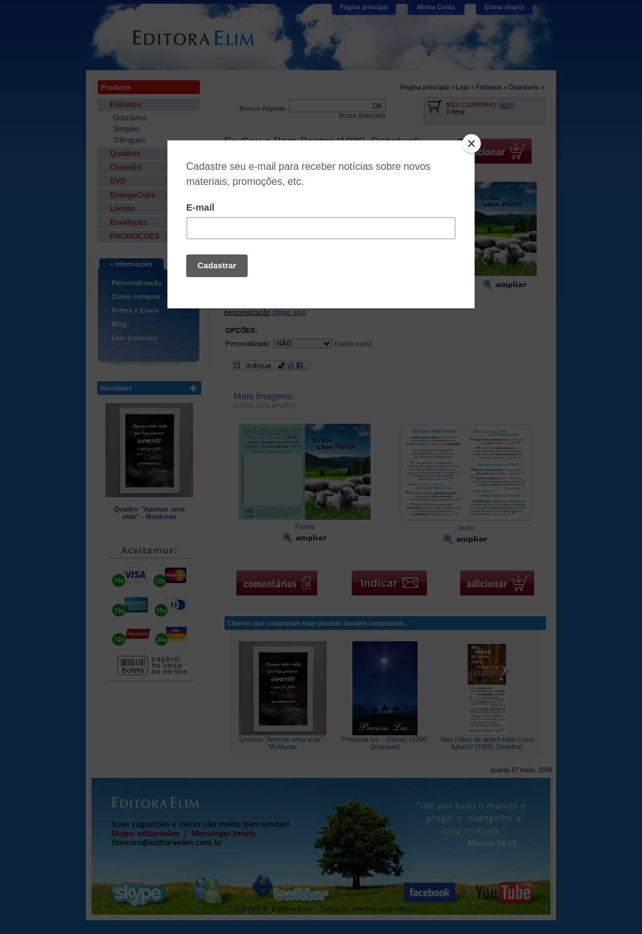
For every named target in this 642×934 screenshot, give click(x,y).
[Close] (471, 143)
